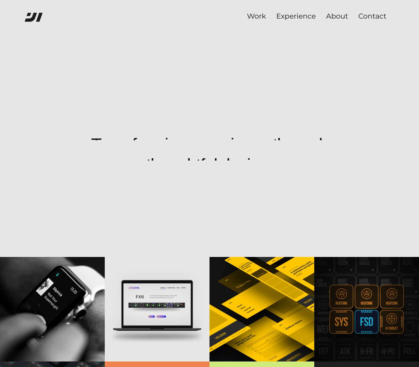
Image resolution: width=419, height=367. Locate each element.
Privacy (227, 340)
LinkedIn (193, 340)
